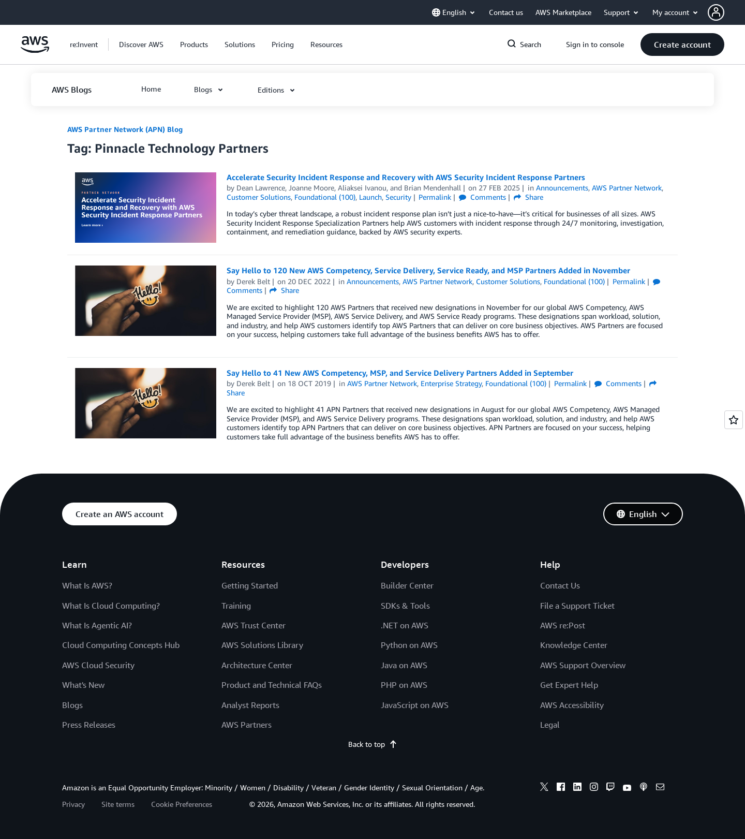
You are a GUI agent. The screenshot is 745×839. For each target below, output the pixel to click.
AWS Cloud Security (98, 665)
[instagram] (594, 788)
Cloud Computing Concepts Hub (121, 645)
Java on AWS (404, 665)
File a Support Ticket (577, 605)
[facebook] (561, 788)
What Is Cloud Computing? (111, 605)
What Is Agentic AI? (97, 625)
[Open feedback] (733, 419)
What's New (83, 685)
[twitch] (610, 788)
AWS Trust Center (253, 625)
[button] (726, 12)
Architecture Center (256, 665)
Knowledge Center (573, 645)
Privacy (73, 804)
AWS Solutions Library (262, 645)
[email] (660, 788)
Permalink (435, 197)
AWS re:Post (562, 625)
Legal (550, 724)
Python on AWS (409, 645)
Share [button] (528, 197)
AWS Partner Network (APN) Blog (125, 129)
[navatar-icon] (716, 12)
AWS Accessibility (572, 705)
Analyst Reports (250, 705)
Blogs (72, 705)
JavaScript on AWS (415, 705)
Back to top (372, 744)
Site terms (118, 804)
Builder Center (407, 585)
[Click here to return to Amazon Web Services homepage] (35, 50)
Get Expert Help (569, 685)
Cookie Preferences (181, 804)
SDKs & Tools (405, 605)
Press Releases (88, 724)
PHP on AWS (404, 685)
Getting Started (249, 585)
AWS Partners (246, 724)
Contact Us (560, 585)
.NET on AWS (404, 625)
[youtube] (627, 788)
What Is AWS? (87, 585)
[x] (544, 788)
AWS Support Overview (582, 665)
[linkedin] (577, 788)
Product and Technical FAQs (271, 685)
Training (236, 605)
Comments (482, 197)
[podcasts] (643, 788)
